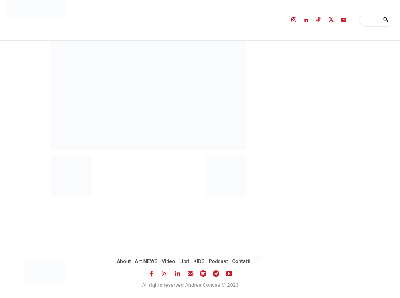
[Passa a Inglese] (259, 257)
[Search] (385, 20)
